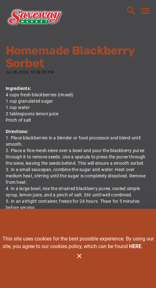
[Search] (131, 11)
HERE (135, 246)
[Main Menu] (145, 11)
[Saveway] (34, 18)
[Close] (79, 256)
